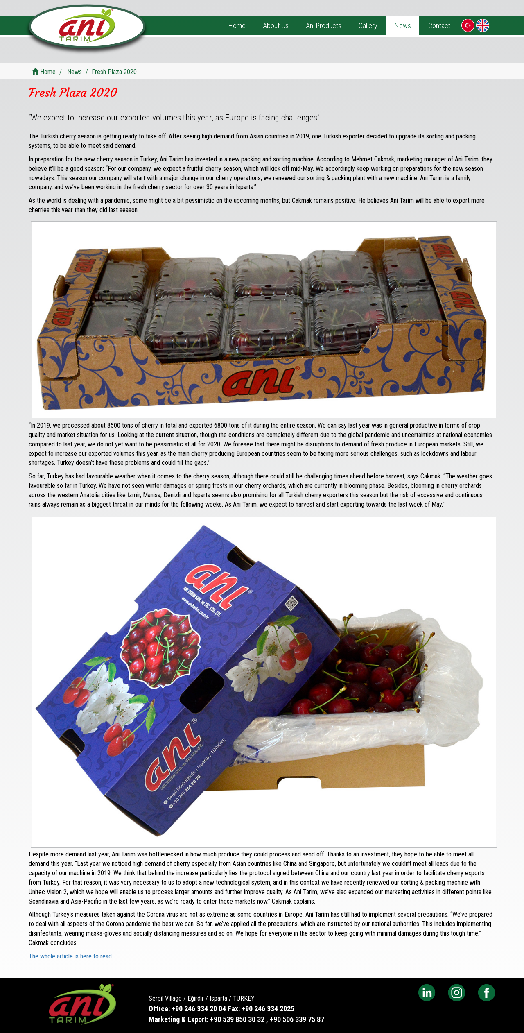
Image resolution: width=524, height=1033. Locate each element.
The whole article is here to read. (71, 956)
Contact (439, 25)
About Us (276, 25)
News (403, 25)
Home (237, 25)
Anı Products (323, 25)
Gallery (368, 25)
